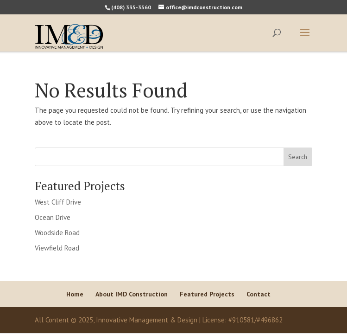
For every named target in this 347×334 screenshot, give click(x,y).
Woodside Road (57, 232)
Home (74, 294)
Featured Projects (207, 294)
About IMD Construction (131, 294)
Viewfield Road (57, 248)
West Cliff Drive (58, 202)
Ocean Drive (52, 217)
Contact (258, 294)
